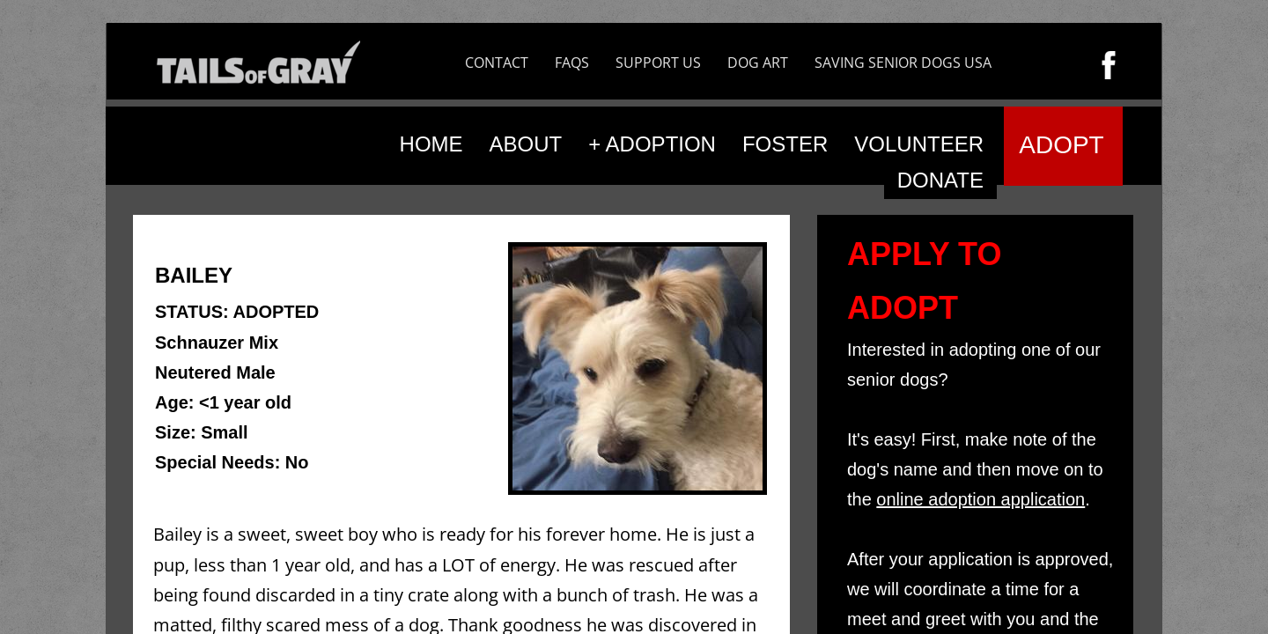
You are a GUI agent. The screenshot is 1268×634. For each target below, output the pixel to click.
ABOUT (526, 144)
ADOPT (1061, 144)
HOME (431, 144)
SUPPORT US (658, 62)
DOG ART (757, 62)
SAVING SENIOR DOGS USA (903, 62)
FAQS (572, 62)
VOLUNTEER (919, 144)
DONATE (940, 180)
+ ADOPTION (652, 144)
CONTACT (496, 62)
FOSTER (785, 144)
